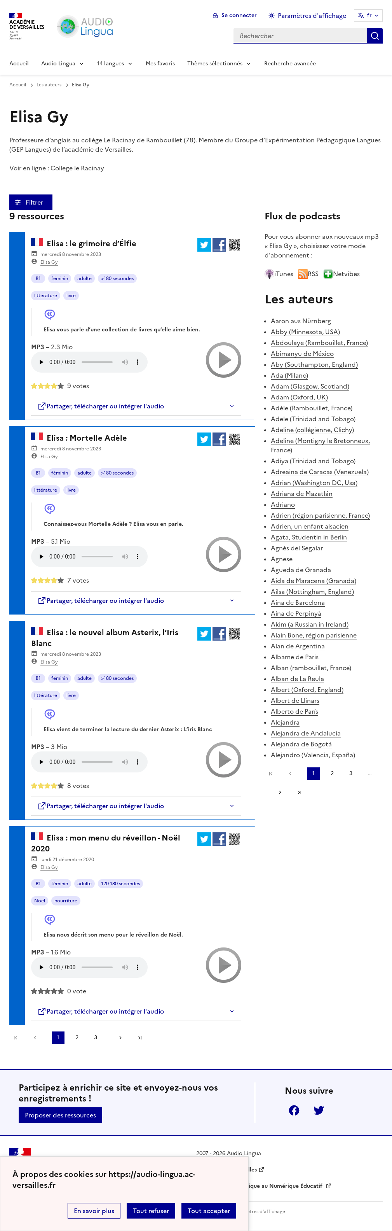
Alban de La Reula (297, 678)
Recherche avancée (290, 64)
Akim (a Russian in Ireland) (309, 624)
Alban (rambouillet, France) (311, 667)
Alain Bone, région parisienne (314, 635)
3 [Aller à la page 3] (95, 1037)
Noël (39, 900)
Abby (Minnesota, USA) (305, 331)
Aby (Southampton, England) (314, 364)
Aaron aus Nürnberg (301, 321)
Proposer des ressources (60, 1115)
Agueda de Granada (301, 569)
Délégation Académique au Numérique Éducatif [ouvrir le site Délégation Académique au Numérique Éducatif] (260, 1186)
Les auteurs (49, 84)
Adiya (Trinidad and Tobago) (313, 461)
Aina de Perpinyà (296, 613)
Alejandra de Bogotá (301, 744)
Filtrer (35, 202)
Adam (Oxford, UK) (299, 397)
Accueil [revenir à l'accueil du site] (17, 84)
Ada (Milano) (289, 375)
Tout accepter (209, 1210)
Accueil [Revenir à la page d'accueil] (19, 64)
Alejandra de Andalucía (306, 733)
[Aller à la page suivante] (117, 1037)
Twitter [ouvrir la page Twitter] (319, 1110)
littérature (45, 295)
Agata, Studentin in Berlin (309, 537)
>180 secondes (117, 278)
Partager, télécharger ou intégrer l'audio (100, 406)
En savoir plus (94, 1210)
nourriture (65, 900)
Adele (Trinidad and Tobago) (313, 419)
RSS (308, 273)
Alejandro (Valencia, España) (313, 755)
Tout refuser (151, 1210)
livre (71, 295)
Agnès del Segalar (297, 548)
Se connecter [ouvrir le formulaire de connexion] (239, 15)
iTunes (279, 273)
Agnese (282, 559)
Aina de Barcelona (298, 602)
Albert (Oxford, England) (307, 689)
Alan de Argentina (298, 646)
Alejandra (285, 722)
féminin (59, 278)
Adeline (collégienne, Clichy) (312, 429)
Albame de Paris (295, 657)
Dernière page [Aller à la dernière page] (140, 1037)
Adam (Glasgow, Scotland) (310, 386)
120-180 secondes (120, 883)
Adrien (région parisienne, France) (320, 515)
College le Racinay (77, 168)
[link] (37, 1037)
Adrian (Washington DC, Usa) (314, 482)
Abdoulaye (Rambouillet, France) (319, 342)
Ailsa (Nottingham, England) (312, 591)
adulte (84, 278)
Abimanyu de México (302, 353)
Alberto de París (294, 711)
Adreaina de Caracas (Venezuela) (320, 471)
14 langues (110, 64)
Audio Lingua (58, 64)
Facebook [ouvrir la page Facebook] (294, 1110)
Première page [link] (15, 1037)
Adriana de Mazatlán (302, 493)
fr (369, 15)
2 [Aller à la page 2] (76, 1037)
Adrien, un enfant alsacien (309, 526)
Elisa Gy (49, 262)
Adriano (283, 504)
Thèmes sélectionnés (214, 64)
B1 (38, 278)
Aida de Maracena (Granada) (313, 580)
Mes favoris (160, 64)
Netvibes (341, 273)
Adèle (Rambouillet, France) (311, 408)
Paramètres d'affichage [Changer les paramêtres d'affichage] (312, 15)
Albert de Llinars (295, 700)
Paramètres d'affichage (259, 1211)
